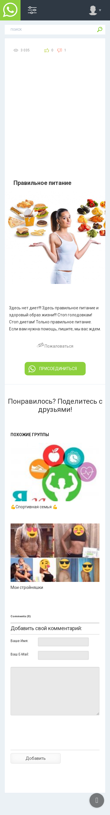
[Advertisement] (55, 120)
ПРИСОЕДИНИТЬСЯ (52, 368)
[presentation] (55, 742)
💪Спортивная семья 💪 (34, 506)
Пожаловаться (55, 346)
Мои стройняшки (27, 587)
